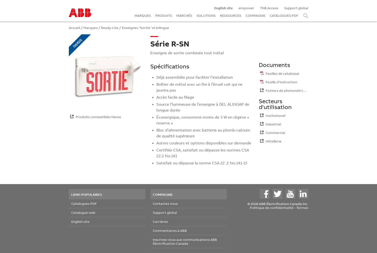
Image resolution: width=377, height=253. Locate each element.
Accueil (74, 27)
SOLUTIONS (206, 15)
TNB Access (269, 8)
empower (246, 8)
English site (80, 221)
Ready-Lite (109, 27)
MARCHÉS (184, 15)
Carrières (160, 221)
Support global (296, 8)
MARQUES (143, 15)
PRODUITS (163, 15)
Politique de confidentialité (272, 207)
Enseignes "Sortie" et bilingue (145, 27)
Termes (302, 207)
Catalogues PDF (84, 203)
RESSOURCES (230, 15)
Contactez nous (165, 203)
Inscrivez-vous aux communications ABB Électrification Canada (185, 241)
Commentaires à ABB (170, 230)
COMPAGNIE (255, 15)
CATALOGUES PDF (284, 15)
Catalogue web (83, 212)
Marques (90, 27)
